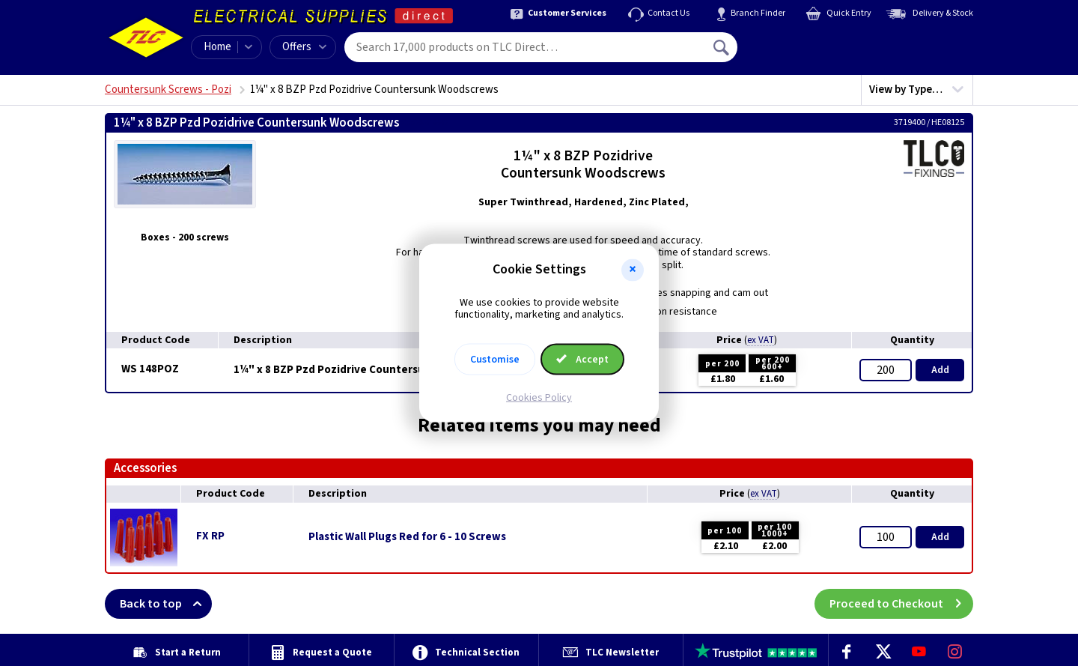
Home (217, 47)
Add (940, 370)
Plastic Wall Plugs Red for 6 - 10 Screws (407, 537)
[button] (632, 269)
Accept (582, 359)
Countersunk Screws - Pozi (168, 89)
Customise (495, 359)
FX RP (210, 536)
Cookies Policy (539, 397)
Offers (304, 47)
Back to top (166, 604)
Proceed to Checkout (901, 604)
